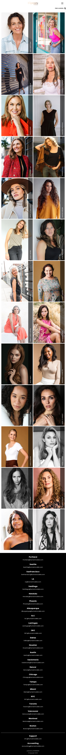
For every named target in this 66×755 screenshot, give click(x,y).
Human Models (33, 3)
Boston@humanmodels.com (33, 729)
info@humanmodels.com (33, 739)
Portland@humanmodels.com (33, 560)
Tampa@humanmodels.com (33, 685)
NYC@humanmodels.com (33, 699)
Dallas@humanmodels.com (33, 640)
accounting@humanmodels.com (33, 746)
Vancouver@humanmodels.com (33, 714)
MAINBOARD (36, 751)
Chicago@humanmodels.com (33, 677)
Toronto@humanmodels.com (33, 707)
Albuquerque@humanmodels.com (33, 611)
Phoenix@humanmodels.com (33, 604)
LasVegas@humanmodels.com (33, 626)
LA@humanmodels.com (33, 582)
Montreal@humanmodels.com (33, 721)
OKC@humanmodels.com (33, 633)
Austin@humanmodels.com (33, 655)
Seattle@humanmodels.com (33, 567)
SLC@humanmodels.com (33, 618)
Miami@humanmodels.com (33, 692)
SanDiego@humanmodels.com (33, 589)
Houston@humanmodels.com (33, 648)
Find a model (59, 8)
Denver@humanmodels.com (33, 670)
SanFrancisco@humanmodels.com (33, 574)
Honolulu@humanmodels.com (33, 596)
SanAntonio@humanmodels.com (33, 663)
